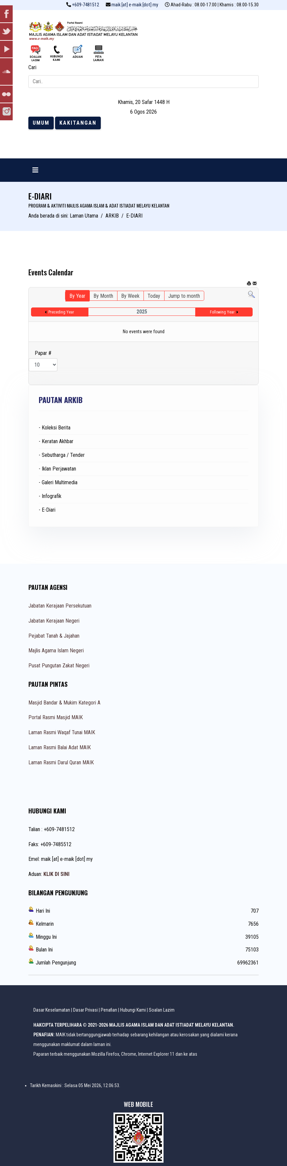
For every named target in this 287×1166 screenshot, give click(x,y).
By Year (77, 296)
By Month (103, 296)
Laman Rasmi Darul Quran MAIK (61, 762)
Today (154, 296)
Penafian (109, 1010)
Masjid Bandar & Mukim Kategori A (64, 702)
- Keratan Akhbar (56, 441)
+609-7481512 (85, 5)
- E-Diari (47, 510)
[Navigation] (35, 170)
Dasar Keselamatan (51, 1010)
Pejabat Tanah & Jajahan (53, 636)
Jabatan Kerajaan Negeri (53, 621)
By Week (130, 296)
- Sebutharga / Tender (62, 455)
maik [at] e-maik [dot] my (134, 5)
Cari (32, 67)
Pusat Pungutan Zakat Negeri (58, 665)
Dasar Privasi (85, 1010)
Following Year (222, 312)
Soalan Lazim (162, 1010)
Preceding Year (61, 312)
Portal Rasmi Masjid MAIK (55, 717)
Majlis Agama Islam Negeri (56, 650)
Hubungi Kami (133, 1010)
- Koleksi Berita (54, 427)
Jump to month (184, 296)
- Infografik (50, 496)
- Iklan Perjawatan (57, 469)
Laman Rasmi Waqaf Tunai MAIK (61, 732)
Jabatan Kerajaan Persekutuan (59, 606)
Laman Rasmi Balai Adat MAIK (59, 747)
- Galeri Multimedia (58, 482)
